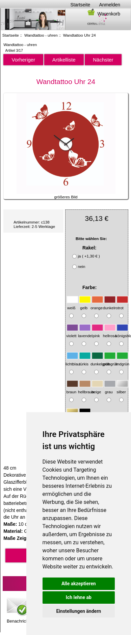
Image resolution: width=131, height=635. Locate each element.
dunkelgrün (100, 360)
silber (122, 388)
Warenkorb (103, 13)
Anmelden (109, 4)
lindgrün (122, 360)
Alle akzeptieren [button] (78, 583)
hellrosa (110, 332)
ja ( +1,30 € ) (89, 256)
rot (122, 304)
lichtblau (73, 360)
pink (97, 332)
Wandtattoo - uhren (41, 35)
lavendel (85, 332)
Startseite (80, 4)
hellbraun (86, 388)
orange (97, 304)
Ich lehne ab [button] (78, 597)
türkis (85, 360)
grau (110, 388)
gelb (85, 304)
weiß (72, 304)
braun (72, 388)
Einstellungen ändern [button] (78, 611)
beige (97, 388)
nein (81, 267)
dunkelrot (111, 304)
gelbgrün (110, 360)
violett (72, 332)
